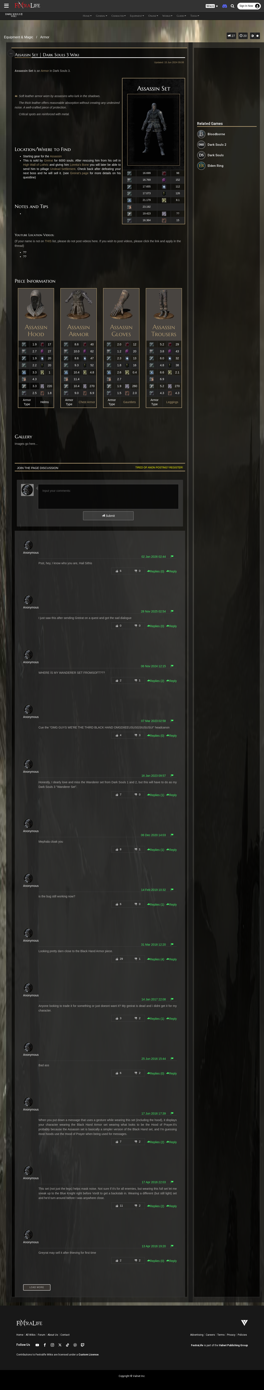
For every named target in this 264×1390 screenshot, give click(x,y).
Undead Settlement (63, 169)
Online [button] (153, 15)
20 (243, 35)
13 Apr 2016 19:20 (154, 1246)
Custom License (88, 1354)
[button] (211, 6)
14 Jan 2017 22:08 (153, 999)
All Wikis (31, 1334)
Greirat (48, 160)
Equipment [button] (137, 15)
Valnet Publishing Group (233, 1345)
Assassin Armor (78, 330)
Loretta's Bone (79, 164)
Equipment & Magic (18, 37)
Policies (242, 1334)
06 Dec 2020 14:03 (153, 835)
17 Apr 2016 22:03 (154, 1182)
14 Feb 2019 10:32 (153, 889)
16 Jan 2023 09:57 (153, 775)
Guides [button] (181, 15)
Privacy (231, 1334)
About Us (53, 1334)
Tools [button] (194, 15)
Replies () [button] (155, 571)
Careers (210, 1334)
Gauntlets (129, 402)
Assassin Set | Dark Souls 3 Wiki (47, 54)
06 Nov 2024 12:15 (153, 666)
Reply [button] (171, 571)
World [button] (167, 15)
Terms (221, 1334)
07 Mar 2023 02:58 (153, 721)
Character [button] (118, 15)
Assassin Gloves (121, 330)
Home (19, 1334)
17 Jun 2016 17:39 (153, 1113)
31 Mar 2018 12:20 (153, 944)
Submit (108, 515)
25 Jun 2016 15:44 (153, 1058)
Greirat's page (79, 173)
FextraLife (197, 1345)
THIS (48, 241)
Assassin (56, 156)
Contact (65, 1334)
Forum (41, 1334)
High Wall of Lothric (36, 164)
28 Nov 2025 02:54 (153, 611)
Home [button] (87, 15)
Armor (44, 37)
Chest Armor (87, 402)
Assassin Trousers (163, 330)
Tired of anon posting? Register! (159, 467)
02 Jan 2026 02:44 (153, 556)
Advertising (196, 1334)
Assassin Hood (36, 330)
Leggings (172, 402)
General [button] (101, 15)
